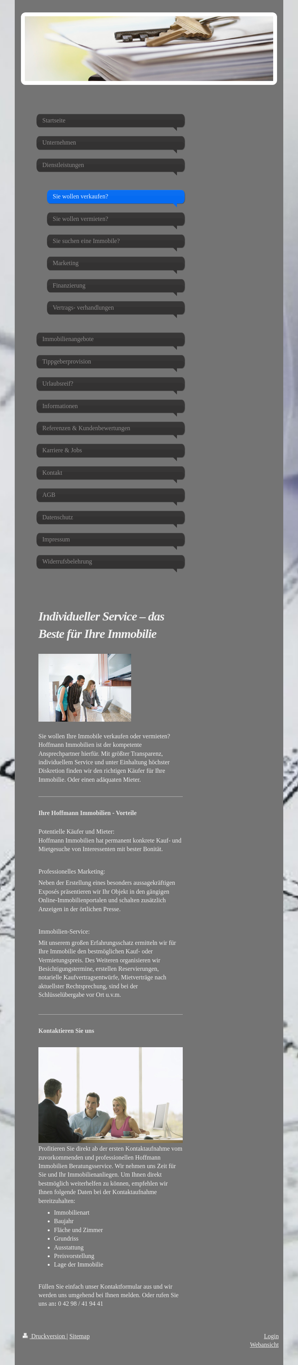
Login (271, 1336)
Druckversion (44, 1336)
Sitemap (79, 1336)
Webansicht (264, 1344)
